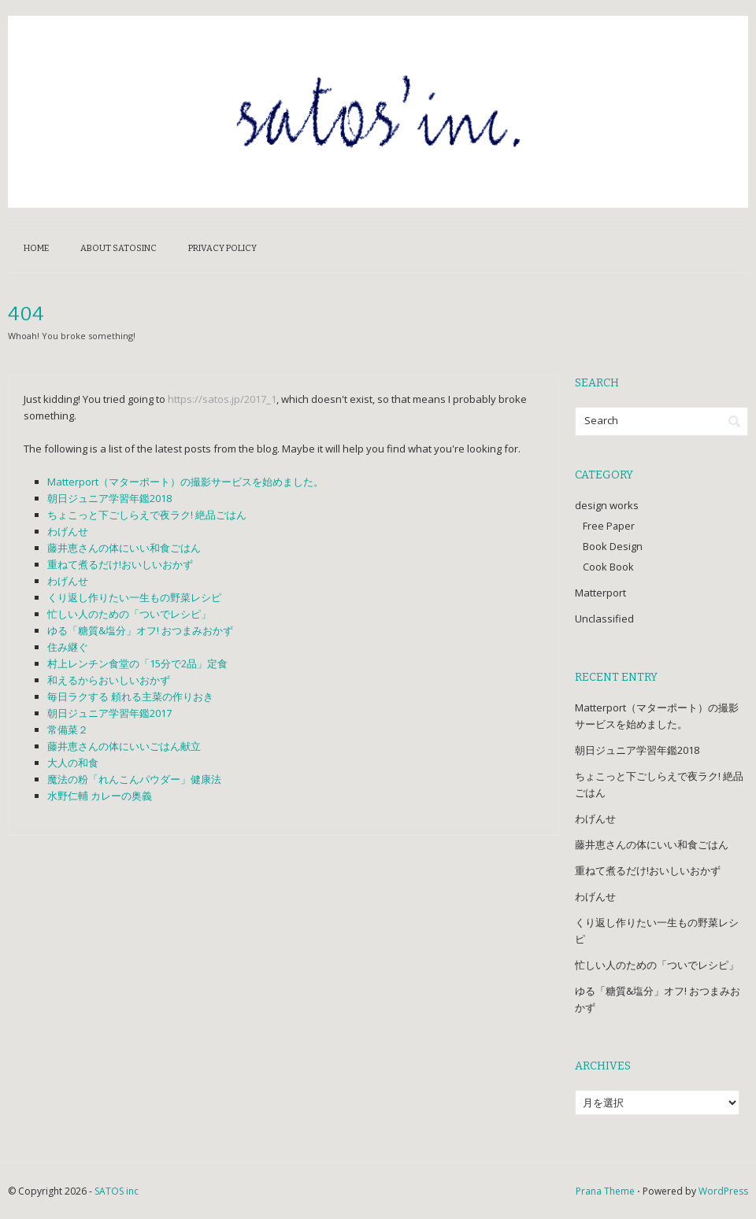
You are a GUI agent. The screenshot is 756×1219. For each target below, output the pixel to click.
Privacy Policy (222, 248)
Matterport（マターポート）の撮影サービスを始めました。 (185, 482)
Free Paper (609, 526)
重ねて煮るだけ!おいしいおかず (120, 564)
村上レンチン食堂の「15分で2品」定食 (137, 663)
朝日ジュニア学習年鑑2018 (109, 498)
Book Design (613, 546)
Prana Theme (605, 1191)
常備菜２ (67, 729)
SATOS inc (116, 1191)
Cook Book (608, 567)
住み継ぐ (67, 647)
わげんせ (67, 531)
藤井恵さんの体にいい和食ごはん (124, 548)
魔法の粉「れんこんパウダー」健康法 (134, 779)
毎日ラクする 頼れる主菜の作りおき (130, 696)
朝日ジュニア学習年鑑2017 (109, 713)
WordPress (723, 1191)
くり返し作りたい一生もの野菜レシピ (134, 597)
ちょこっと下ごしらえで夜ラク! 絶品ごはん (146, 515)
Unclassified (604, 618)
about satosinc (118, 248)
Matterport (600, 592)
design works (607, 505)
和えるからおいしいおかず (108, 680)
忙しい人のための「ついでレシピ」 (129, 614)
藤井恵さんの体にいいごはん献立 (124, 746)
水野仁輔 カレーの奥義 (99, 796)
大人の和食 (72, 762)
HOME (36, 248)
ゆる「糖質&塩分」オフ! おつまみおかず (140, 630)
